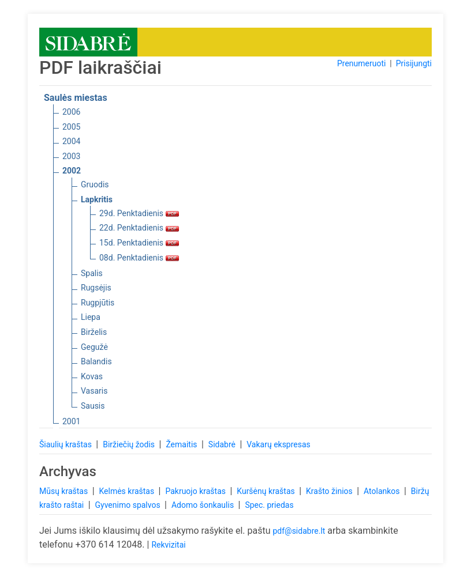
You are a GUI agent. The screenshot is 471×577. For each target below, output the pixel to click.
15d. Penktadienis (139, 242)
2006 (71, 111)
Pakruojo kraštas (196, 491)
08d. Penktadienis (139, 257)
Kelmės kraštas (127, 491)
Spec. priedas (269, 505)
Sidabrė (223, 444)
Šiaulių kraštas (66, 444)
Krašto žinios (330, 491)
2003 (71, 156)
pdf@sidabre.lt (298, 530)
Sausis (93, 405)
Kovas (92, 376)
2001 (71, 421)
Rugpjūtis (97, 302)
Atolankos (383, 491)
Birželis (94, 332)
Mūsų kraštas (64, 491)
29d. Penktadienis (139, 213)
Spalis (92, 273)
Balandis (96, 361)
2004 (71, 141)
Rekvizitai (168, 544)
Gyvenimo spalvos (129, 505)
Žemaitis (182, 444)
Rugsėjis (96, 287)
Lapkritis (97, 199)
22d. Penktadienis (139, 227)
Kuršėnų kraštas (267, 491)
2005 (71, 126)
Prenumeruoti (361, 63)
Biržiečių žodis (129, 444)
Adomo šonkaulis (203, 505)
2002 (71, 170)
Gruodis (95, 184)
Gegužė (94, 347)
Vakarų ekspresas (278, 444)
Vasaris (94, 390)
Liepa (90, 317)
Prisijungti (414, 63)
